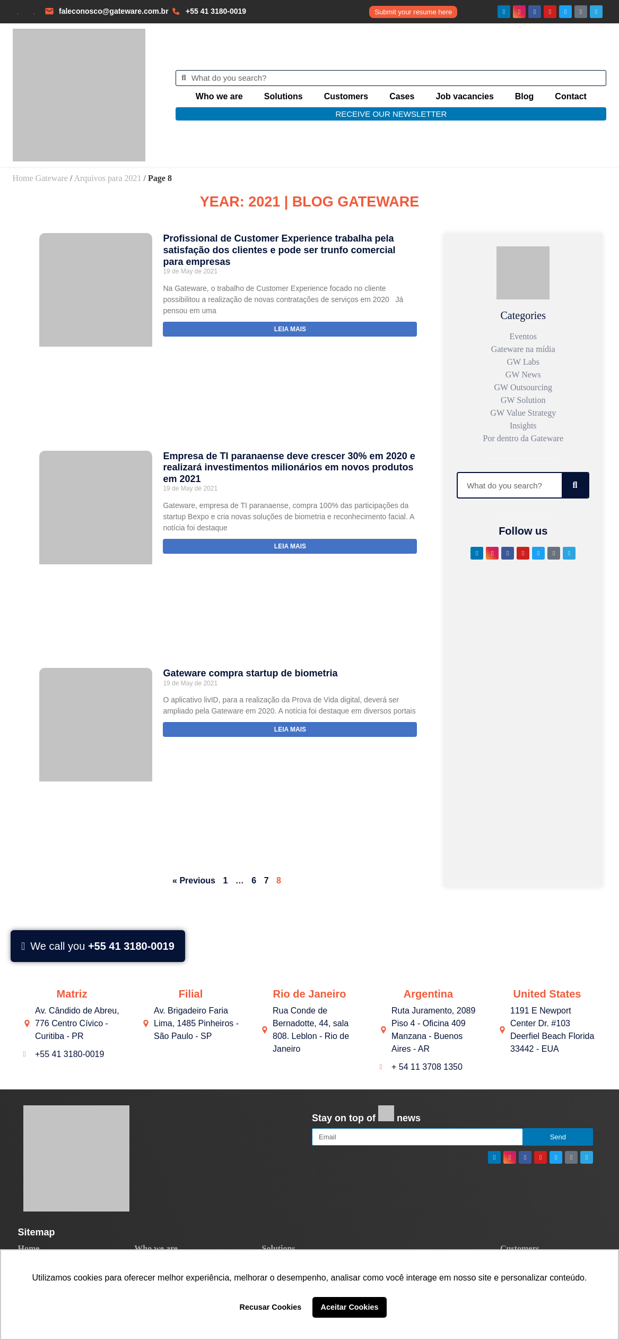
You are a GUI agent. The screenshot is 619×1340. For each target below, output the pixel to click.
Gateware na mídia (523, 349)
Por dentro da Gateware (523, 438)
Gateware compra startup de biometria (250, 673)
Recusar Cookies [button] (271, 1307)
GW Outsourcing (523, 387)
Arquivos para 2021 (107, 178)
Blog (524, 96)
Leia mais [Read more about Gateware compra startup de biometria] (290, 729)
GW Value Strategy (523, 412)
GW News (523, 374)
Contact (571, 96)
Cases (401, 96)
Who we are (219, 96)
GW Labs (523, 361)
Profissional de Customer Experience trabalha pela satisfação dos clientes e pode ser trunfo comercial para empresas (279, 250)
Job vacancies (464, 96)
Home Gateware (40, 178)
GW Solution (523, 400)
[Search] (575, 485)
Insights (523, 425)
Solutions (283, 96)
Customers (346, 96)
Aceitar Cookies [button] (350, 1307)
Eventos (523, 336)
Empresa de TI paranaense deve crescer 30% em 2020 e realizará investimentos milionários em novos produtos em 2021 (289, 467)
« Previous (193, 880)
